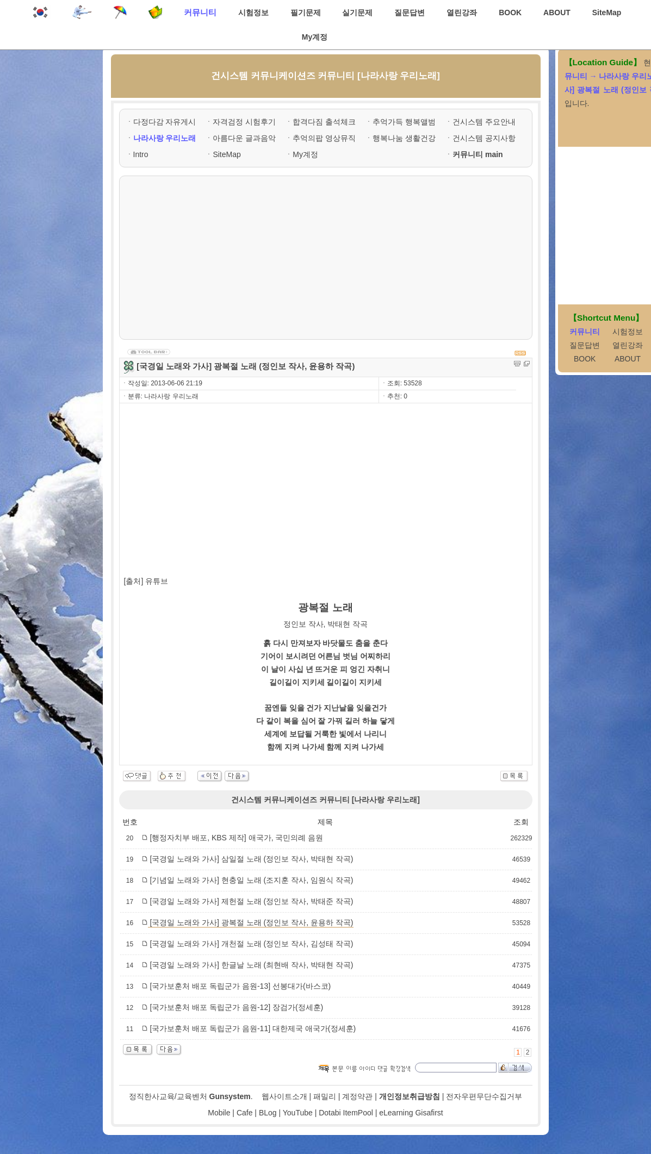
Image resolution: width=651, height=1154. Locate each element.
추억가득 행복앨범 (404, 121)
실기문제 (357, 12)
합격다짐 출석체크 (324, 121)
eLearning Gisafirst (411, 1112)
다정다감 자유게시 (164, 121)
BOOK (510, 12)
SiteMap (607, 12)
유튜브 (156, 581)
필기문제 (305, 12)
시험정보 (253, 12)
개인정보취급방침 (409, 1096)
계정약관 (357, 1096)
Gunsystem (230, 1096)
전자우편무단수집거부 (484, 1096)
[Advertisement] (325, 258)
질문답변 (409, 12)
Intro (140, 154)
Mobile (219, 1112)
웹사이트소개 (284, 1096)
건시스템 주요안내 (484, 121)
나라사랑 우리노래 (164, 138)
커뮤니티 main (477, 154)
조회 (521, 822)
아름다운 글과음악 (244, 138)
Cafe (245, 1112)
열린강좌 (462, 12)
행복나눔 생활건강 (404, 138)
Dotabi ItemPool (346, 1112)
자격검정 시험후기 (244, 121)
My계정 (314, 37)
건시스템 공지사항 (484, 138)
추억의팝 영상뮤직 (324, 138)
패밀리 (324, 1096)
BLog (268, 1112)
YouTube (298, 1112)
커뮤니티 (200, 12)
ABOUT (557, 12)
